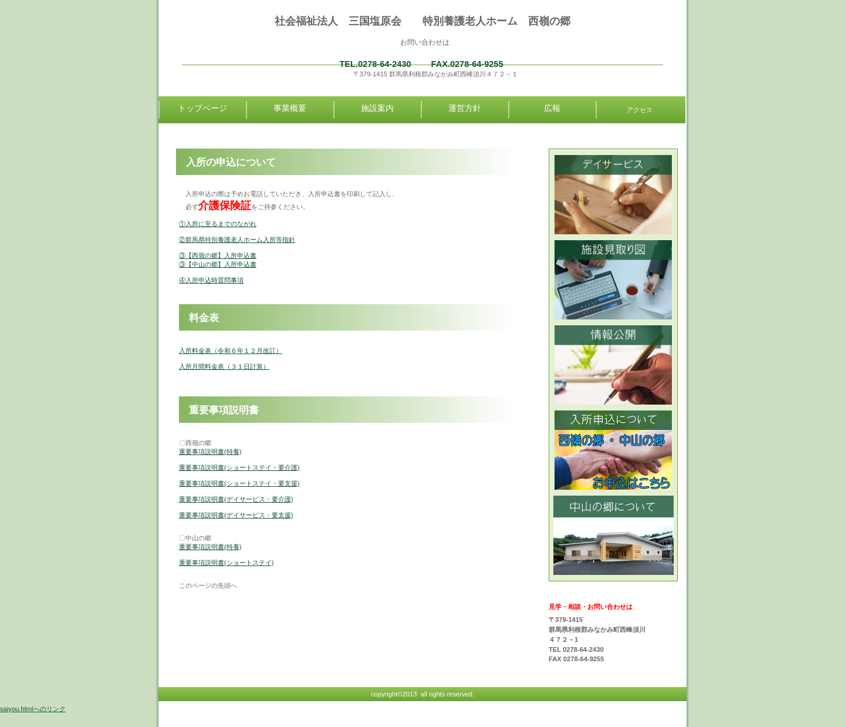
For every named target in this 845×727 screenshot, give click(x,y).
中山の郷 (613, 535)
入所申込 (613, 450)
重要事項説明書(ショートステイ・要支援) (239, 483)
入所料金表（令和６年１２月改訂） (230, 350)
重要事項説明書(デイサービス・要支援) (236, 515)
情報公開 (613, 365)
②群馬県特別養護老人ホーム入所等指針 (237, 239)
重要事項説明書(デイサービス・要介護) (236, 499)
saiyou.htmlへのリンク (33, 708)
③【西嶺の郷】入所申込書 (217, 255)
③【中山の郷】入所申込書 (217, 264)
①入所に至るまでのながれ (217, 223)
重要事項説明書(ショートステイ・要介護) (239, 467)
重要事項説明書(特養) (210, 451)
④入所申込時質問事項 (211, 280)
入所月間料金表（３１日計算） (224, 366)
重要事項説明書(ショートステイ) (226, 562)
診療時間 (613, 194)
